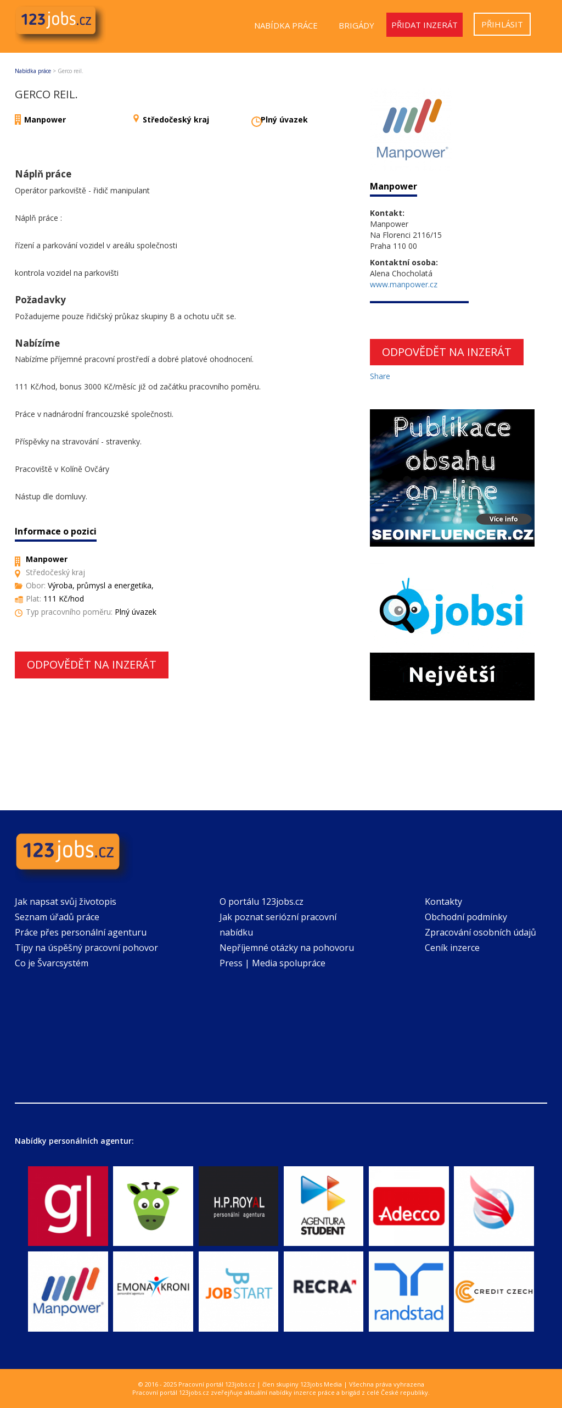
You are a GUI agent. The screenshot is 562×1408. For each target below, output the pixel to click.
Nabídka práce (286, 25)
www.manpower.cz (403, 284)
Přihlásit (502, 24)
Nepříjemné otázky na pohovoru (287, 948)
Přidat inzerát (424, 24)
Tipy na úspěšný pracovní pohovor (86, 948)
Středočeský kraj (176, 119)
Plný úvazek (284, 119)
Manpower (45, 119)
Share (380, 376)
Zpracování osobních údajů (480, 932)
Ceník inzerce (452, 948)
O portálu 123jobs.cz (262, 901)
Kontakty (443, 901)
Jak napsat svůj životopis (65, 901)
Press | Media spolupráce (272, 963)
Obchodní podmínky (466, 917)
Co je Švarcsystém (51, 963)
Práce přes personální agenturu (81, 932)
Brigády (356, 25)
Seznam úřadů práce (57, 917)
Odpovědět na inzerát (91, 664)
